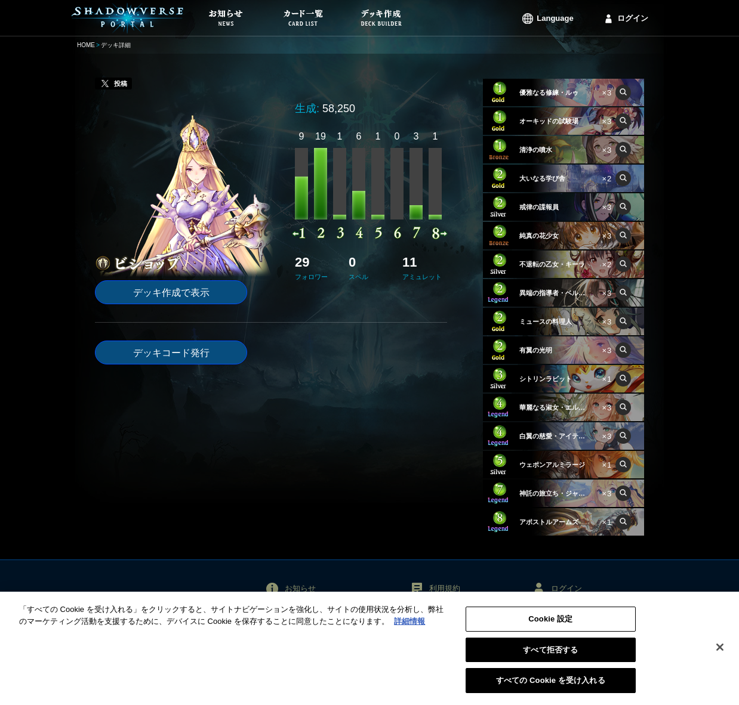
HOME (86, 45)
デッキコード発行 (171, 353)
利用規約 (444, 588)
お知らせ (300, 588)
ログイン (632, 18)
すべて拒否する (550, 655)
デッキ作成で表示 (171, 292)
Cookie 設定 (550, 624)
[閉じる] (720, 652)
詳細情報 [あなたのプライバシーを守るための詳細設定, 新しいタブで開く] (409, 626)
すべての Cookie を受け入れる (550, 686)
